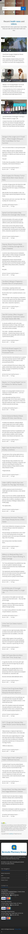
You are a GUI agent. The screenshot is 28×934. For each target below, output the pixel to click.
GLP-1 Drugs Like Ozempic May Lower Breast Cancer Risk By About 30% (13, 724)
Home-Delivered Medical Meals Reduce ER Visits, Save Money (12, 417)
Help (2, 875)
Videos (16, 12)
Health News (7, 12)
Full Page (13, 169)
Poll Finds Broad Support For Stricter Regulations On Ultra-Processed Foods (12, 350)
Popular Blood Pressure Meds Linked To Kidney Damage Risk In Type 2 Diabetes (13, 246)
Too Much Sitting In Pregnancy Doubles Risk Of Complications (12, 282)
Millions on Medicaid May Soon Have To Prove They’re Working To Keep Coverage (13, 556)
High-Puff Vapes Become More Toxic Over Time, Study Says (12, 656)
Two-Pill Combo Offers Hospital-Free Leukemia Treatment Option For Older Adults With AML (13, 317)
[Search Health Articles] (11, 8)
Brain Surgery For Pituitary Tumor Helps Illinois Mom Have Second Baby (13, 178)
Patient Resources (5, 873)
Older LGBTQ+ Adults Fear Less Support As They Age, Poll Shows (13, 484)
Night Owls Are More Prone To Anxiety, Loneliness (12, 449)
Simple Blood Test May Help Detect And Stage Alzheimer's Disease (14, 790)
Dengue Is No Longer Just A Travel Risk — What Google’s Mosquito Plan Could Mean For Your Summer (13, 140)
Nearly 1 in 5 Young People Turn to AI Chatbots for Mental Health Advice (13, 384)
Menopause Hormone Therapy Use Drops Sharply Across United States (13, 519)
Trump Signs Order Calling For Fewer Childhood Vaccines (12, 759)
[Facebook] (1, 932)
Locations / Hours (5, 877)
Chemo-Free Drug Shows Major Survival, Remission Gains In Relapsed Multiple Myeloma (12, 690)
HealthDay (11, 833)
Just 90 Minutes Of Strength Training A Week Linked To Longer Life (13, 590)
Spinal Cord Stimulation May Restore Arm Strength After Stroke (13, 214)
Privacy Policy (4, 880)
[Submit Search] (23, 8)
